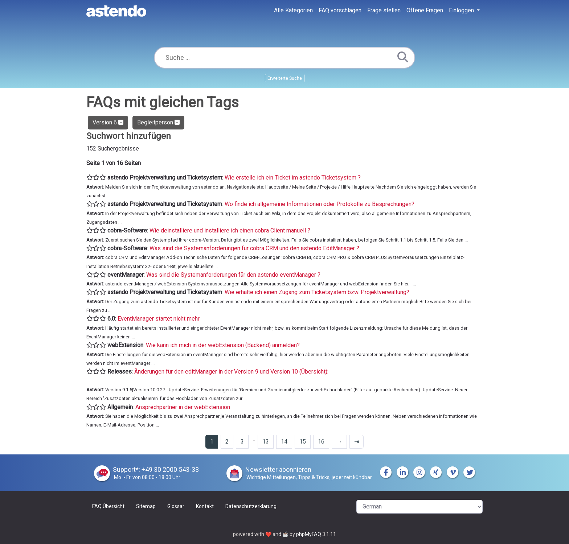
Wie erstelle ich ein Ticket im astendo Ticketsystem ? (293, 177)
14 (284, 441)
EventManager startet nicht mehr (159, 318)
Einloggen (462, 10)
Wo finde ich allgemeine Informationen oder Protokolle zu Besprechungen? (319, 204)
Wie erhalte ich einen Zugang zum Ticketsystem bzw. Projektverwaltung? (317, 292)
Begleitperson (158, 122)
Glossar (175, 506)
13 (265, 441)
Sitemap (146, 506)
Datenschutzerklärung (251, 506)
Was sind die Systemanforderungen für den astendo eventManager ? (233, 274)
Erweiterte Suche (284, 78)
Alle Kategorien (293, 10)
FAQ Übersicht (108, 506)
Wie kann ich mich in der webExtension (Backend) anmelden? (223, 345)
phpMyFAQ (308, 534)
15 (302, 441)
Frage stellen (384, 10)
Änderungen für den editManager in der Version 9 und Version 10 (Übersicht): (231, 371)
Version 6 (108, 122)
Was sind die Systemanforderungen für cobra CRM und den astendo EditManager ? (254, 248)
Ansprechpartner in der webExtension (182, 407)
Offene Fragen (424, 10)
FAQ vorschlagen (340, 10)
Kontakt (205, 506)
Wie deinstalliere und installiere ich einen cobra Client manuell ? (230, 230)
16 (321, 441)
